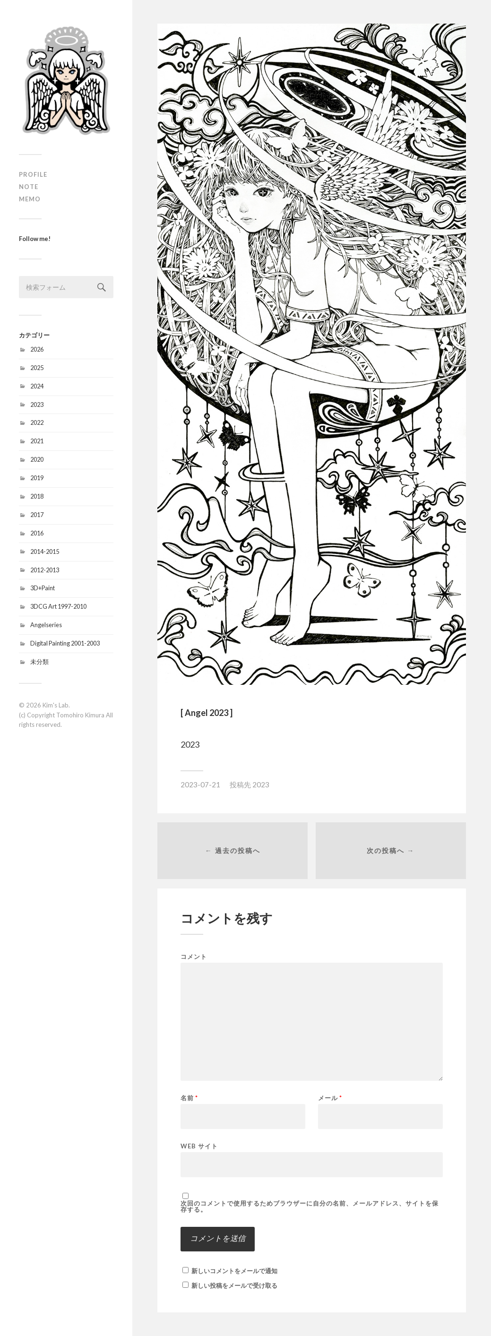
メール (330, 1098)
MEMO (30, 199)
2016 (36, 533)
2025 (36, 367)
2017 (36, 514)
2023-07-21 (200, 784)
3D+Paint (42, 588)
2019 (36, 478)
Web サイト (199, 1145)
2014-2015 (44, 551)
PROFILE (33, 174)
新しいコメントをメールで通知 (234, 1271)
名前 (189, 1098)
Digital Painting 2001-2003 (65, 643)
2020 (36, 459)
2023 (36, 404)
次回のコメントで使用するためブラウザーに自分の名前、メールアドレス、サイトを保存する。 (310, 1206)
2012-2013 (44, 570)
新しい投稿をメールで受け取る (234, 1285)
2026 (36, 349)
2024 (36, 386)
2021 (36, 441)
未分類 (39, 661)
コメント (194, 957)
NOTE (28, 186)
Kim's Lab (56, 705)
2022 (36, 422)
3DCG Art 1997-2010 (58, 606)
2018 (36, 496)
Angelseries (46, 625)
